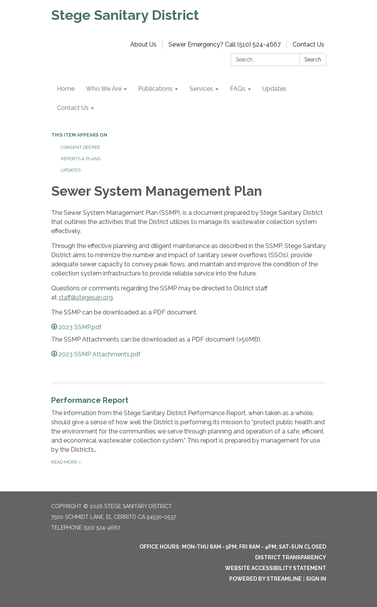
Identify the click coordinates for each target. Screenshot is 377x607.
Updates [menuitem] (274, 88)
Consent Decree (80, 147)
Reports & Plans (80, 158)
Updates (71, 170)
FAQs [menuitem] (238, 88)
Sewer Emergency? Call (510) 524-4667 (224, 44)
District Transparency (290, 557)
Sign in (316, 579)
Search (312, 59)
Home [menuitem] (65, 88)
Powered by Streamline (265, 579)
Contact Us (308, 44)
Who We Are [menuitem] (103, 88)
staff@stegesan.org (85, 297)
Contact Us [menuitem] (73, 107)
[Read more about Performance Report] (188, 430)
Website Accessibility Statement (275, 568)
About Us (143, 44)
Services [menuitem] (201, 88)
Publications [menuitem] (155, 88)
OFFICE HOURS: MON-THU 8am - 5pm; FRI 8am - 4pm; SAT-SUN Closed (232, 547)
